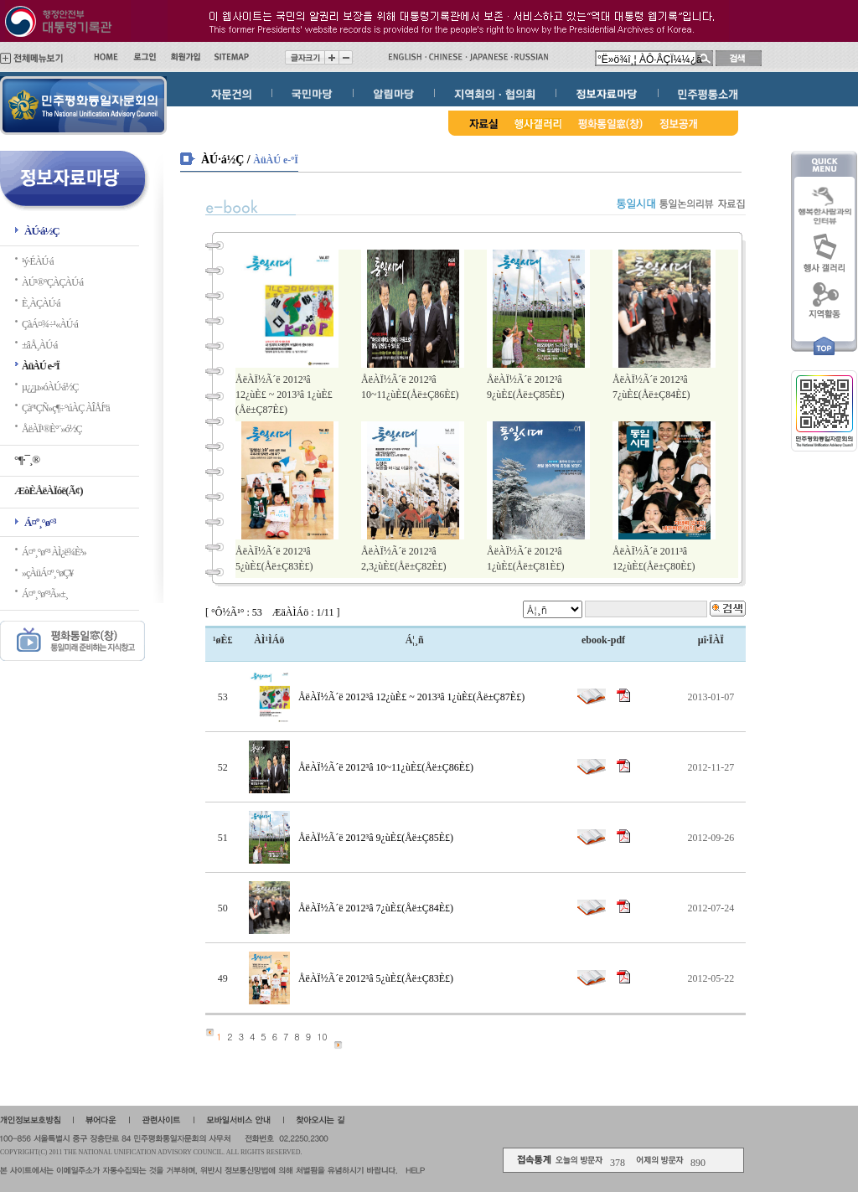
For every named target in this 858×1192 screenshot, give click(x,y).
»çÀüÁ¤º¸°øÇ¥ (47, 573)
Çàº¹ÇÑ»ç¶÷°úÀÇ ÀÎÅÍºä (66, 408)
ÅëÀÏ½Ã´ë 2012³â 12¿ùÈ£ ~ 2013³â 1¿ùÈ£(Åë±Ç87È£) (284, 394)
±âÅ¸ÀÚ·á (39, 345)
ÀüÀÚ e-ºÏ (40, 366)
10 (322, 1036)
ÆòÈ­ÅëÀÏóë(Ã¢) (48, 490)
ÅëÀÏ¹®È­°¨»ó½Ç (52, 429)
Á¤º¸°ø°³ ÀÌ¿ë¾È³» (54, 552)
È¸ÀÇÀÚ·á (41, 303)
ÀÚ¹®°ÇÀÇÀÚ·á (52, 282)
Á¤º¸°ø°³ (39, 522)
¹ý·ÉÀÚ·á (38, 261)
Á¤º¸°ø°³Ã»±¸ (45, 594)
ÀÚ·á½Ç (41, 230)
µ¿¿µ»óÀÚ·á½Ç (50, 387)
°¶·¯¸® (26, 459)
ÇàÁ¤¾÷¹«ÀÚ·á (50, 324)
